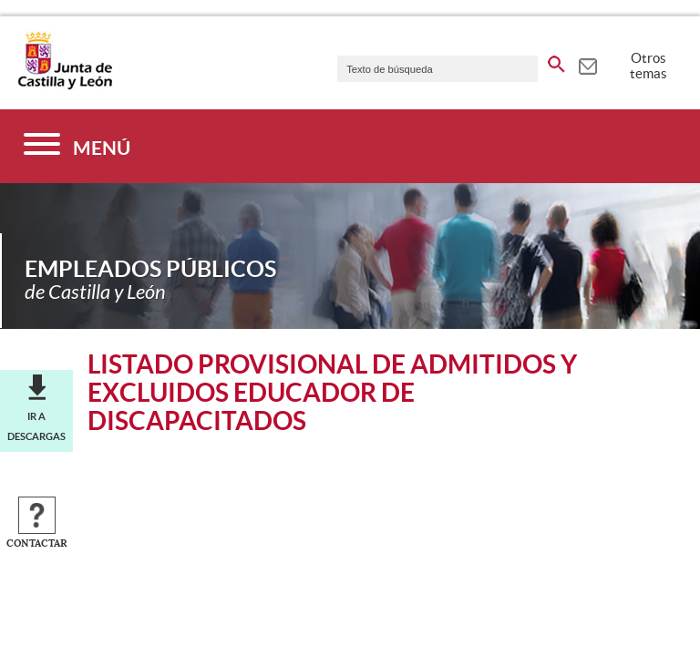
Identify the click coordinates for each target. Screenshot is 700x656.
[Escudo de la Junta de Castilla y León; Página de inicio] (64, 86)
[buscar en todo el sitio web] (556, 61)
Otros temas (648, 65)
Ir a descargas (36, 426)
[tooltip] (587, 64)
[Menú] (77, 146)
